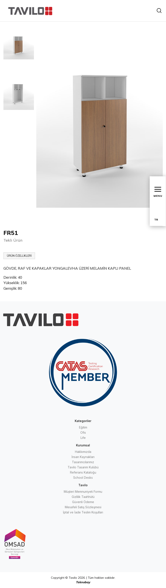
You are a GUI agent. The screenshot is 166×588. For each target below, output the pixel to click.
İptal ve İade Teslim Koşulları (83, 512)
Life (83, 437)
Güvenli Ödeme (83, 502)
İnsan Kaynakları (83, 457)
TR (156, 219)
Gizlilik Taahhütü (83, 497)
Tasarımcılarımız (83, 462)
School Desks (83, 477)
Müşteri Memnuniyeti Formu (83, 491)
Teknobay (83, 582)
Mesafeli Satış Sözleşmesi (83, 507)
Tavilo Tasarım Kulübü (83, 467)
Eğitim (83, 427)
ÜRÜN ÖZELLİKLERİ (19, 255)
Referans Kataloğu (83, 472)
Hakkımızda (83, 452)
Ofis (83, 432)
